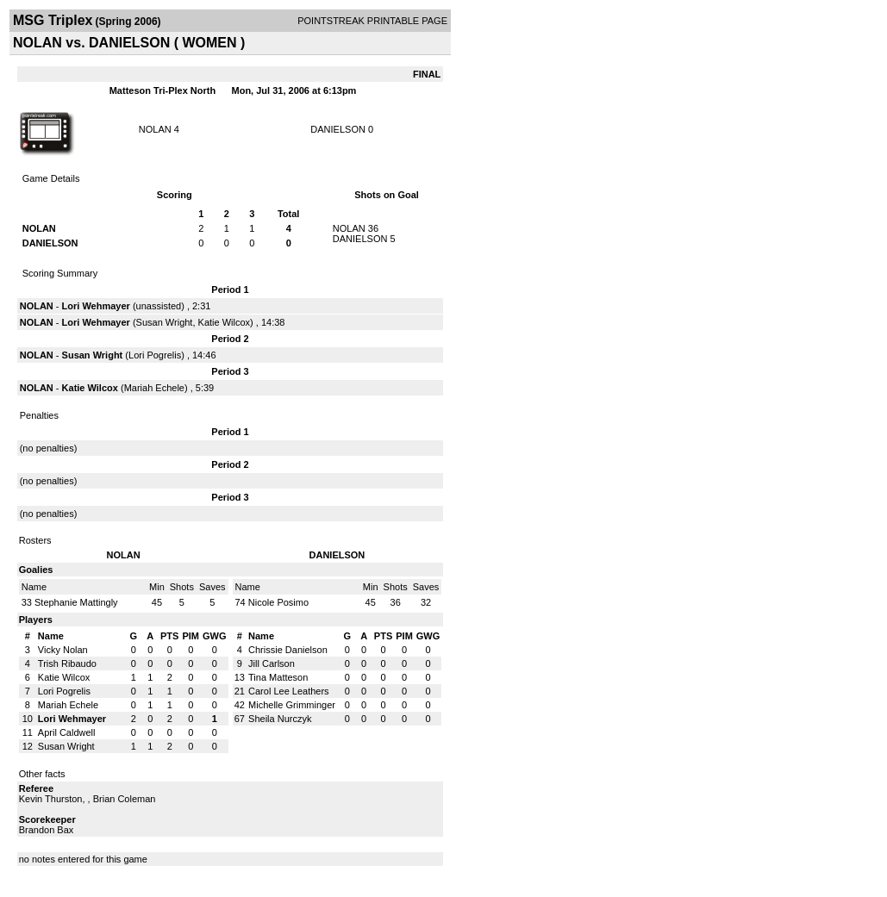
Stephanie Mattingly (76, 602)
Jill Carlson (271, 663)
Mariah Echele (154, 388)
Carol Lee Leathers (288, 691)
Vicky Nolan (63, 650)
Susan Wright (164, 322)
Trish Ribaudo (67, 663)
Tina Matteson (278, 677)
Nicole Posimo (278, 602)
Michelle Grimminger (291, 705)
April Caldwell (67, 732)
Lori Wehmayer (96, 306)
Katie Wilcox (224, 322)
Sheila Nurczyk (279, 718)
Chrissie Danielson (288, 650)
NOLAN (155, 129)
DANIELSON (337, 129)
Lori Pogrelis (154, 355)
